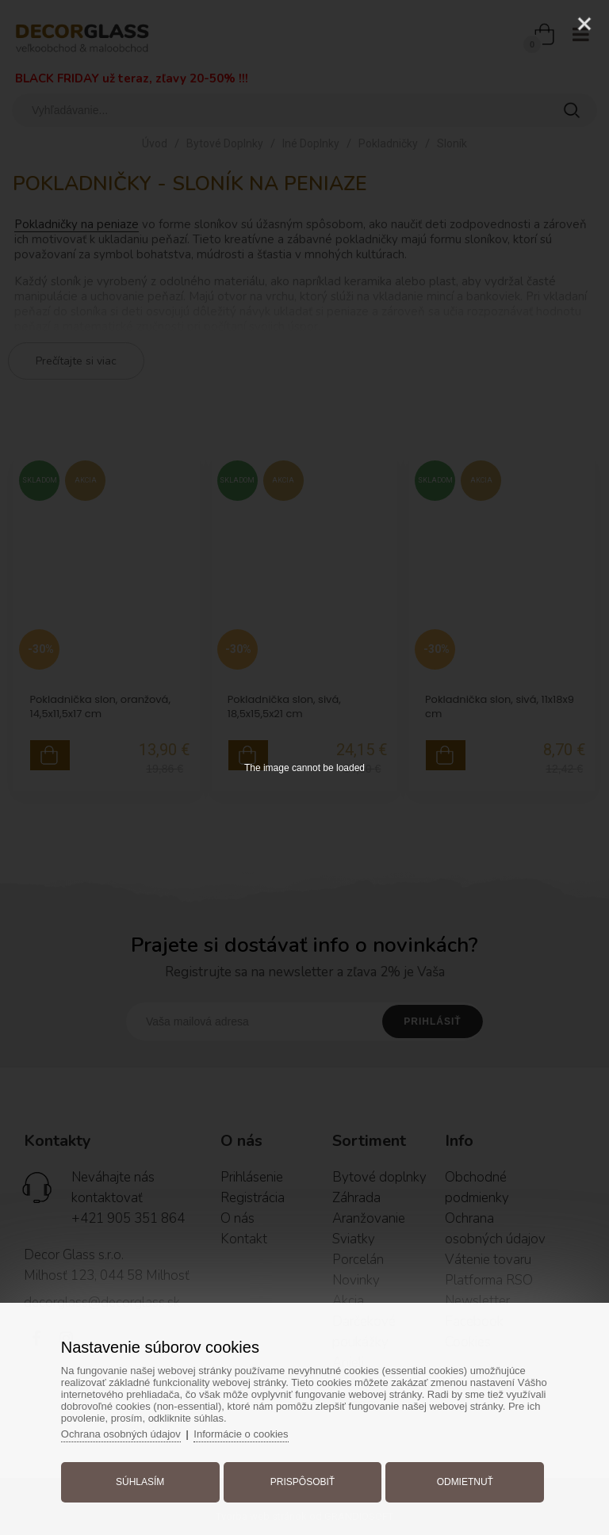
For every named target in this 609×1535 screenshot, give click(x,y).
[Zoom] (545, 24)
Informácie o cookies (240, 1434)
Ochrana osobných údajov (121, 1434)
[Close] (584, 24)
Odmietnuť (465, 1481)
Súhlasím (140, 1481)
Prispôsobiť (302, 1481)
